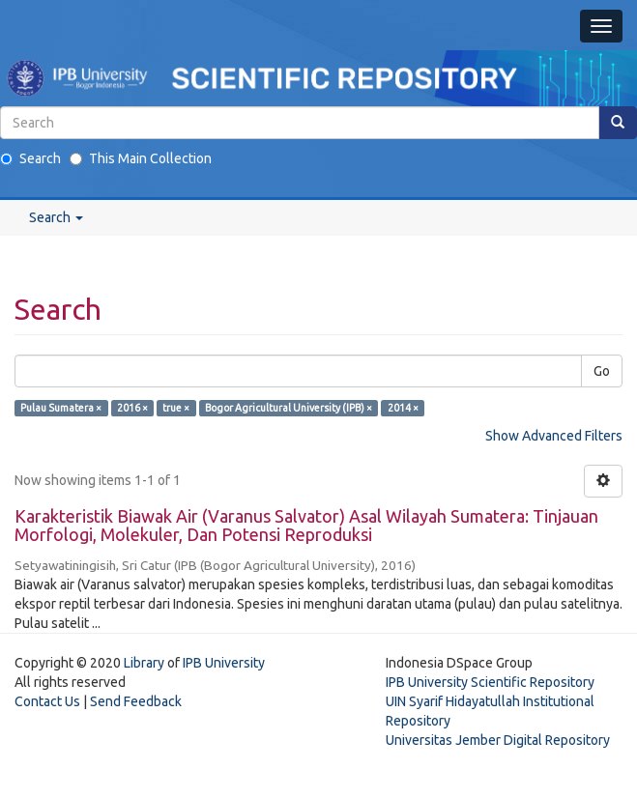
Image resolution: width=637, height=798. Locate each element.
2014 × (403, 407)
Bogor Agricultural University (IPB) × (288, 407)
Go (602, 371)
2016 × (132, 407)
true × (175, 407)
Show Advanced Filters (554, 435)
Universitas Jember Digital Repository (498, 740)
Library (144, 662)
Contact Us (47, 701)
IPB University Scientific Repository (490, 682)
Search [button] (56, 217)
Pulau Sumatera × (60, 407)
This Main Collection (141, 158)
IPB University (224, 662)
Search (30, 158)
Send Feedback (136, 701)
